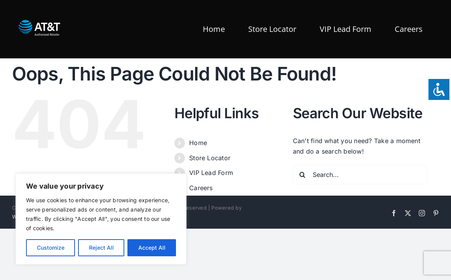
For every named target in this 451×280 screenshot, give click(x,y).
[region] (101, 218)
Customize (50, 247)
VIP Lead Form (211, 173)
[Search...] (360, 174)
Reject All (101, 247)
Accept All (151, 247)
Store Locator (209, 158)
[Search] (302, 174)
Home (198, 143)
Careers (201, 188)
